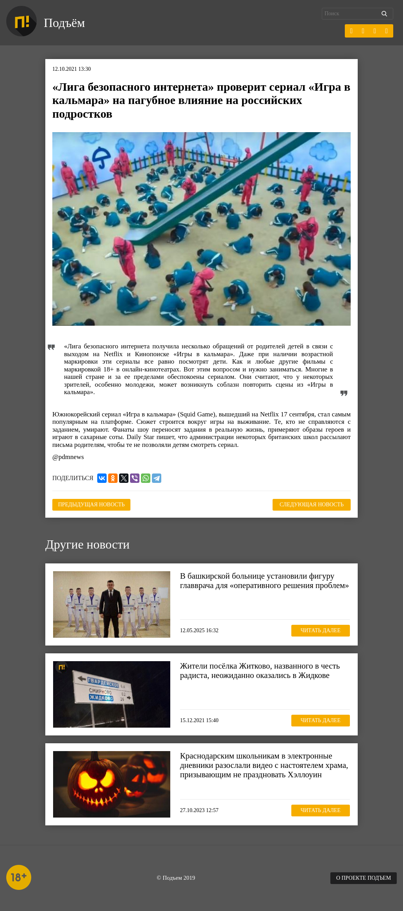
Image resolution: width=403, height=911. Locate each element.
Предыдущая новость (91, 505)
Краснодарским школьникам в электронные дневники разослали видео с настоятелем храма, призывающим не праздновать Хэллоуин (264, 765)
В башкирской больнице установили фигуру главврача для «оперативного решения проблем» (264, 580)
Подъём (64, 23)
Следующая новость (312, 505)
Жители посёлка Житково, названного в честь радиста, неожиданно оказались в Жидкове (260, 670)
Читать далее (321, 630)
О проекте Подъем (363, 878)
